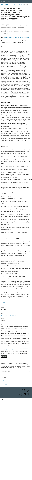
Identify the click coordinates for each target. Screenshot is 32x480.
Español (4, 382)
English (3, 380)
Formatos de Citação (6, 371)
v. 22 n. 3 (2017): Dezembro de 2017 (17, 4)
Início (2, 4)
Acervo (6, 4)
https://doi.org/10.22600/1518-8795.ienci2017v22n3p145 (16, 37)
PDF (4, 302)
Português (4, 384)
